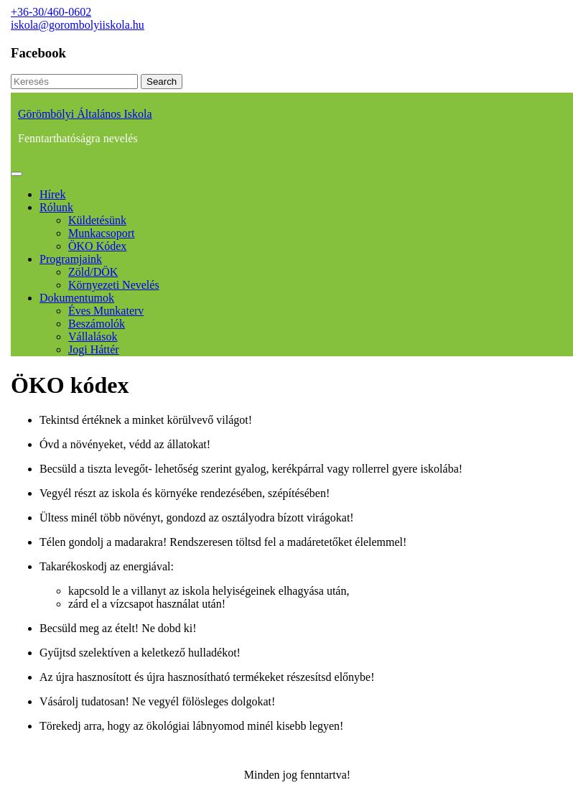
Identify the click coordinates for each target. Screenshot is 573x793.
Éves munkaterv (106, 311)
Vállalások (92, 336)
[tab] (16, 174)
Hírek (52, 194)
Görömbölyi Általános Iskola (85, 114)
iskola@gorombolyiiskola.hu (77, 25)
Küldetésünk (97, 220)
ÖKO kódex (97, 246)
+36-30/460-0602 (51, 12)
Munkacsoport (101, 233)
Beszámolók (96, 323)
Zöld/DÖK (93, 272)
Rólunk (56, 207)
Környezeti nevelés (113, 285)
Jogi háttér (93, 349)
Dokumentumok (76, 298)
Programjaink (70, 259)
